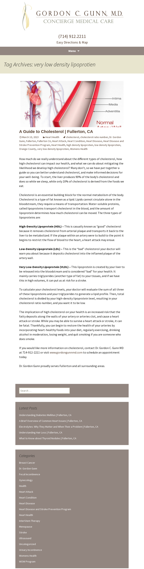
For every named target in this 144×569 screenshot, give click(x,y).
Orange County (27, 149)
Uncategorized (27, 544)
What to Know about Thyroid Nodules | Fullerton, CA (47, 438)
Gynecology (26, 480)
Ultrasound (25, 538)
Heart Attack (59, 141)
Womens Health (79, 149)
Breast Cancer (27, 462)
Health (22, 486)
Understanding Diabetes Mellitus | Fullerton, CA (45, 415)
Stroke (23, 532)
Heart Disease (94, 141)
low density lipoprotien (107, 145)
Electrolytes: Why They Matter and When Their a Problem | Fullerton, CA (58, 426)
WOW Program (27, 561)
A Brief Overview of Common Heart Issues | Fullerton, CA (50, 421)
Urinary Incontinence (30, 550)
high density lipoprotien (80, 145)
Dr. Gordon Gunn (28, 468)
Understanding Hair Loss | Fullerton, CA (40, 432)
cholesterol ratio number (94, 137)
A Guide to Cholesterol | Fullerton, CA (56, 131)
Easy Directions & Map (72, 42)
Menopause (25, 526)
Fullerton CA (44, 141)
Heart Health (52, 137)
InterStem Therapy (29, 520)
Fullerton (31, 141)
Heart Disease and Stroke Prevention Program (45, 509)
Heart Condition (76, 141)
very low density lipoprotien (53, 149)
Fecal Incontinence (29, 474)
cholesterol (72, 137)
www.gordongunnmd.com (66, 352)
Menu (72, 51)
